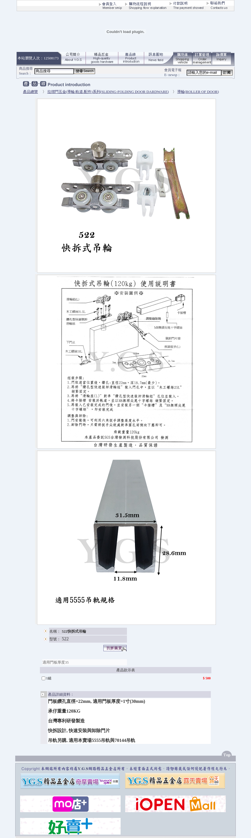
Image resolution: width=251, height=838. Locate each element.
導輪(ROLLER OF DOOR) (198, 92)
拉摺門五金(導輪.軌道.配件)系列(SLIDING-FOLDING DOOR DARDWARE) (108, 92)
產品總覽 (30, 92)
